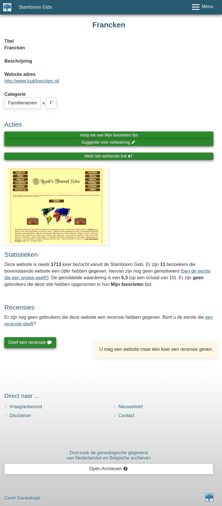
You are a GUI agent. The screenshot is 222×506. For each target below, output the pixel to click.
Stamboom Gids (35, 7)
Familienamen (22, 102)
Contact (126, 415)
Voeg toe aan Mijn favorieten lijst (109, 135)
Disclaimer (20, 415)
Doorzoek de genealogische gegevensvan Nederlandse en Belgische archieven (109, 455)
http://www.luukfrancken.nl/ (31, 80)
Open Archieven (108, 468)
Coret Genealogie (22, 498)
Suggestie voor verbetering (108, 142)
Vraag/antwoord (26, 406)
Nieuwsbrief (131, 406)
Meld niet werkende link (108, 156)
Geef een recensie (29, 342)
